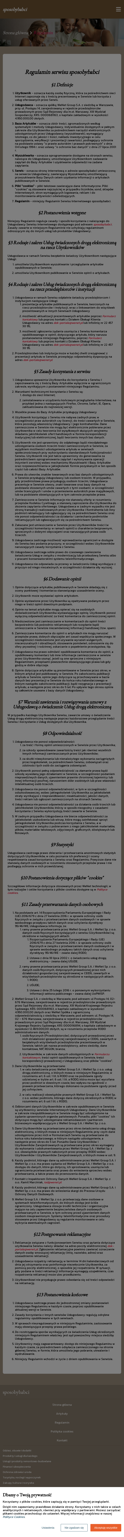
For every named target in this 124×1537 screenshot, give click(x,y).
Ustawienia (48, 1527)
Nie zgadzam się (74, 1527)
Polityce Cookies (14, 1517)
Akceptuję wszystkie (105, 1527)
